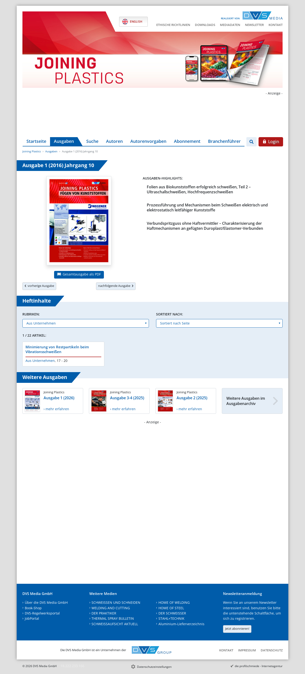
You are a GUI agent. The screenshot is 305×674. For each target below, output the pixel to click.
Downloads (205, 25)
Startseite (36, 141)
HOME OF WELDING (174, 602)
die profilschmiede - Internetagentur (259, 666)
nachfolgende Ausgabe (115, 286)
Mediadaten (230, 25)
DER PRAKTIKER (104, 613)
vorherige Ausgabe (39, 286)
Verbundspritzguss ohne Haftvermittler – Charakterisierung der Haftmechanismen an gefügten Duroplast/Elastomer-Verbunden (205, 226)
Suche (92, 141)
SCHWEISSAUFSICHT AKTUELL (115, 624)
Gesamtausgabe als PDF (79, 274)
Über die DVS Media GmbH (46, 602)
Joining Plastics (31, 151)
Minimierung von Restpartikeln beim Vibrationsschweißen (57, 349)
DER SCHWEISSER (172, 613)
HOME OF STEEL (171, 608)
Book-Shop (33, 608)
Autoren (114, 141)
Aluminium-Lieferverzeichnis (181, 624)
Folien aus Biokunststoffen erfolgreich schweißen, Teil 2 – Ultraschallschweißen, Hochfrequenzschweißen (199, 189)
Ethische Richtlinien (173, 25)
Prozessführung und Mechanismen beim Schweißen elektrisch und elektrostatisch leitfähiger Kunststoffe (207, 207)
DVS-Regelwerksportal (42, 613)
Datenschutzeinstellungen (154, 667)
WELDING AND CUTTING (111, 608)
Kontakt (276, 25)
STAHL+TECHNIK (171, 618)
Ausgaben (64, 141)
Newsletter (254, 25)
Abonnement (187, 141)
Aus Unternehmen (40, 360)
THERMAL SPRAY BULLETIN (113, 618)
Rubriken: (31, 314)
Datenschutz (272, 650)
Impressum (247, 650)
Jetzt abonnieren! (237, 628)
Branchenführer (224, 141)
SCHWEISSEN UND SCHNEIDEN (116, 602)
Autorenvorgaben (148, 141)
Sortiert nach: (169, 314)
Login (271, 141)
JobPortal (32, 618)
